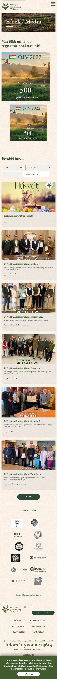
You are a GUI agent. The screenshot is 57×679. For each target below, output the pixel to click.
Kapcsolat (38, 632)
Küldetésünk (37, 620)
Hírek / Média (38, 626)
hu (26, 607)
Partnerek (19, 632)
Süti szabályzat (28, 655)
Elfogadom (28, 674)
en (31, 607)
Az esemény (18, 626)
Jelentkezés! (43, 613)
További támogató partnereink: (27, 595)
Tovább (28, 497)
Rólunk (18, 620)
